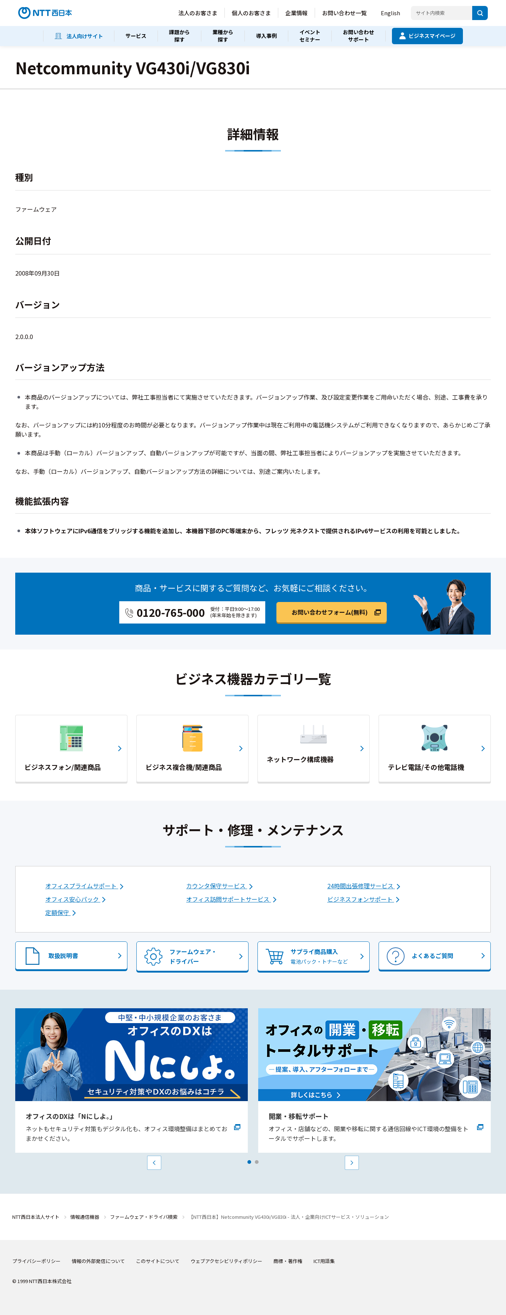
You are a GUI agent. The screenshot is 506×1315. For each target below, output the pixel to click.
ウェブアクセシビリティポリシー (226, 1260)
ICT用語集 (324, 1260)
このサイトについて (157, 1260)
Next (352, 1163)
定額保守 (58, 912)
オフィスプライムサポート (81, 885)
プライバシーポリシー (36, 1260)
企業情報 (296, 13)
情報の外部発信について (98, 1260)
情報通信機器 (84, 1216)
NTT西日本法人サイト (35, 1216)
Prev (154, 1163)
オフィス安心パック (72, 899)
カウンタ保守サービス (216, 885)
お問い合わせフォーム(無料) (330, 612)
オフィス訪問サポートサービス (228, 899)
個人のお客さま (251, 13)
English (390, 13)
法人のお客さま (197, 13)
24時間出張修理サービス (361, 885)
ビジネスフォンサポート (360, 899)
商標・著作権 (287, 1260)
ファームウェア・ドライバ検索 (144, 1216)
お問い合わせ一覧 (344, 13)
